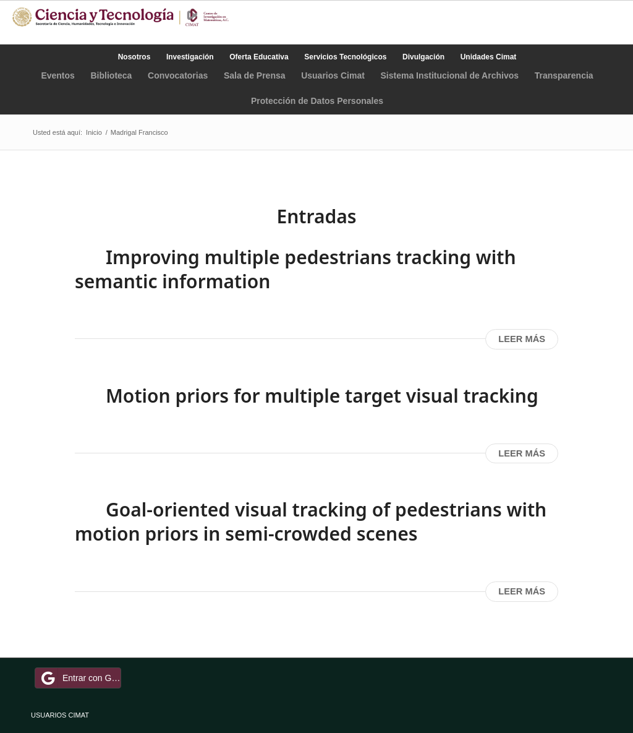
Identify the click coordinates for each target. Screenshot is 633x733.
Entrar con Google (79, 678)
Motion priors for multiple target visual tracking (322, 395)
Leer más (521, 339)
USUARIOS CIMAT (60, 715)
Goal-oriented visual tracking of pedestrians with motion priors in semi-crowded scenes (310, 521)
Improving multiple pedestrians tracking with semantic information (295, 269)
